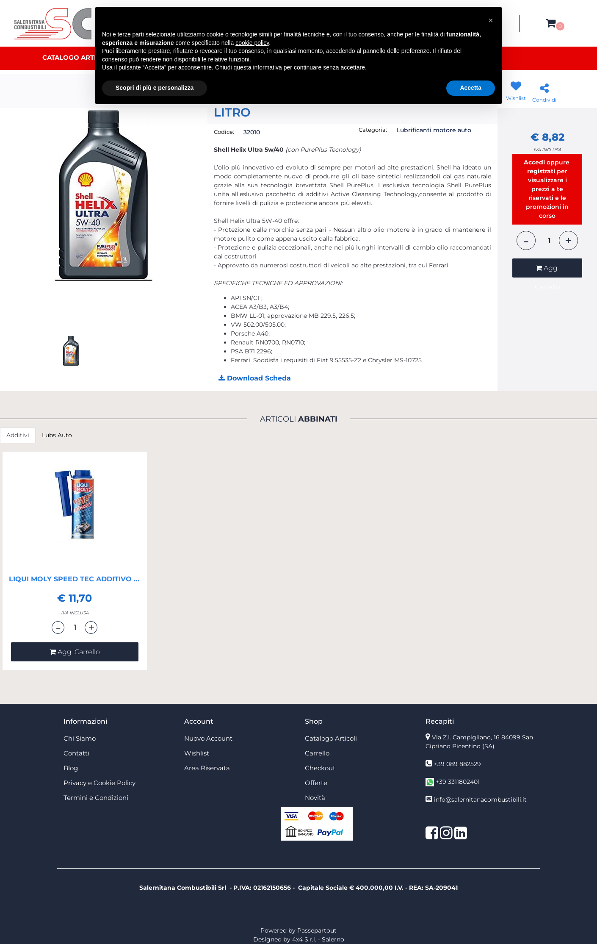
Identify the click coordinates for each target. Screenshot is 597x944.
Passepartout (317, 930)
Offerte (316, 783)
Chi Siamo (80, 738)
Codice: (224, 131)
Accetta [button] (470, 87)
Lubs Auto (57, 435)
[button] (550, 23)
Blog (71, 768)
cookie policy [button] (252, 42)
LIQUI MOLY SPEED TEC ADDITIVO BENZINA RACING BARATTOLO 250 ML (75, 579)
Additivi (17, 435)
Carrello (317, 753)
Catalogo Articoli (77, 57)
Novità (315, 798)
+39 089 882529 (457, 764)
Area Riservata (207, 768)
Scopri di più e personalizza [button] (154, 87)
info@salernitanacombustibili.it (480, 799)
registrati (541, 171)
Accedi (534, 162)
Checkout (320, 768)
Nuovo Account (208, 738)
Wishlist (196, 753)
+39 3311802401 (458, 782)
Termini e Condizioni (96, 798)
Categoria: (373, 129)
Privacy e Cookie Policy (99, 783)
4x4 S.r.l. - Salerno (318, 939)
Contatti (76, 753)
